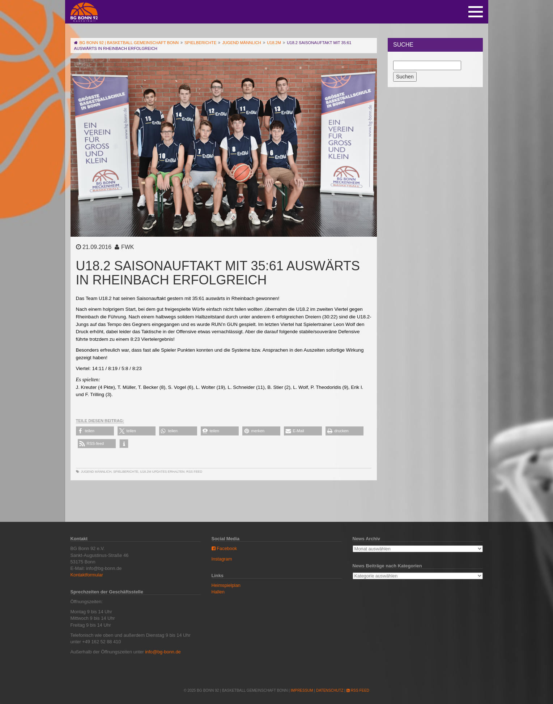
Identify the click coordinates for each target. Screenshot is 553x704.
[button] (95, 430)
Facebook (224, 548)
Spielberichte (125, 471)
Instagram (222, 559)
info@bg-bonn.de (162, 651)
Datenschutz (329, 690)
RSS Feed (194, 471)
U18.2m (145, 471)
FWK (127, 247)
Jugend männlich (96, 471)
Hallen (218, 591)
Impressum (302, 690)
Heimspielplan (226, 585)
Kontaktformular (87, 575)
